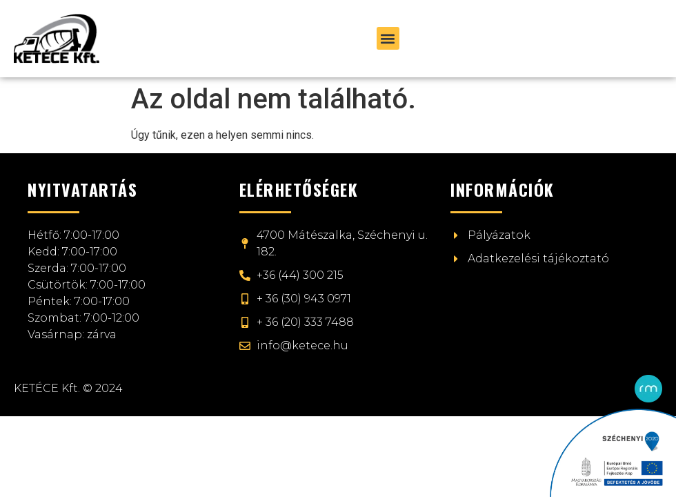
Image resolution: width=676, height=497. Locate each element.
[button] (388, 38)
